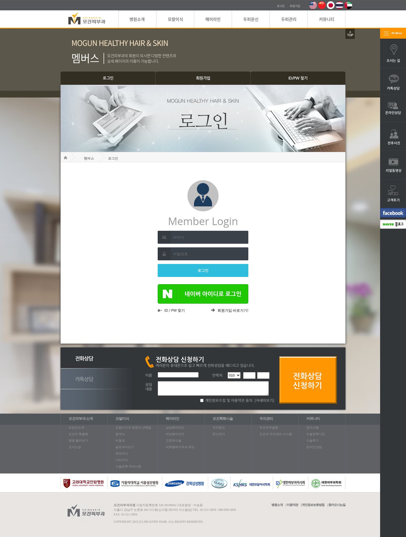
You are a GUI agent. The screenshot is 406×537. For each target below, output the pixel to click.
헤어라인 (172, 419)
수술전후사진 (315, 434)
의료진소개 (76, 427)
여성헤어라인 (175, 434)
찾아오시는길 (336, 505)
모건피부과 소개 (81, 419)
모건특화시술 (223, 419)
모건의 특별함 (78, 434)
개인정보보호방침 (313, 505)
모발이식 (122, 419)
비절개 (120, 440)
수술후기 (312, 440)
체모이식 (121, 453)
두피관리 (266, 419)
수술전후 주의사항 (128, 466)
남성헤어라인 (175, 427)
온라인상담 (314, 447)
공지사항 (312, 427)
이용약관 (292, 505)
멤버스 (89, 158)
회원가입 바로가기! (229, 310)
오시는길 (75, 447)
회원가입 (295, 6)
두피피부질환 (268, 427)
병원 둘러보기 (78, 440)
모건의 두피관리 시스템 (275, 434)
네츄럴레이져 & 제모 (180, 447)
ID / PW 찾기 (171, 310)
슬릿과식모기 (124, 447)
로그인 (281, 6)
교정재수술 (173, 440)
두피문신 (219, 427)
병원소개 (277, 505)
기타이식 (121, 460)
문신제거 (219, 434)
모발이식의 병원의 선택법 (133, 427)
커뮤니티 (313, 419)
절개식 (120, 434)
